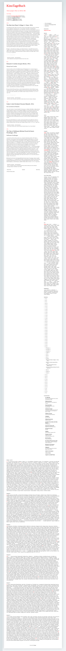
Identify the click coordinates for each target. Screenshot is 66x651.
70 (45, 318)
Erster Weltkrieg (46, 293)
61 (45, 331)
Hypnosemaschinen (48, 405)
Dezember (47, 348)
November (48, 349)
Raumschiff (16, 58)
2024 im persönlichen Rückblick (50, 414)
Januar (47, 372)
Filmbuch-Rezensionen (49, 419)
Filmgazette (47, 447)
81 (45, 301)
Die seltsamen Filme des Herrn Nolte (51, 440)
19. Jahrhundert (11, 165)
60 (45, 333)
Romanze (12, 166)
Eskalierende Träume (48, 408)
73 (45, 313)
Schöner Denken (48, 452)
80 (45, 303)
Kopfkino (46, 431)
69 (45, 319)
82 (45, 300)
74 (45, 312)
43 (45, 385)
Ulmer (27, 58)
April (47, 358)
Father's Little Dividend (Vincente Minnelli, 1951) (20, 104)
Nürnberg (28, 165)
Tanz (18, 166)
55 (45, 340)
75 (45, 310)
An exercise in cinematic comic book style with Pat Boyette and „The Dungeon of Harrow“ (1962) (51, 410)
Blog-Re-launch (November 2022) (50, 426)
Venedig (20, 166)
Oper (31, 165)
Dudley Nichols (46, 124)
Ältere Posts (38, 169)
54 (45, 342)
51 (45, 346)
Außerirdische (11, 58)
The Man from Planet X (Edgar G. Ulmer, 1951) (20, 25)
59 (45, 334)
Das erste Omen (47, 417)
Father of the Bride (30, 109)
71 (45, 316)
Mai (47, 357)
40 (45, 389)
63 (45, 328)
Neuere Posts (9, 169)
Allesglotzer (47, 416)
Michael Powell (22, 165)
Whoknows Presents (48, 413)
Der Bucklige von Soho (18, 483)
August (47, 352)
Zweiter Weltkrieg (47, 294)
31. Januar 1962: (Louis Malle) (13, 18)
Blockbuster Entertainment (49, 444)
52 (45, 345)
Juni (47, 355)
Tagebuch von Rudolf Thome (50, 454)
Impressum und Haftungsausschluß (50, 24)
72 (45, 315)
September (48, 351)
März (47, 369)
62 (45, 330)
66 (45, 324)
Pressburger (8, 166)
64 (45, 327)
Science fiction (24, 58)
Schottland (20, 58)
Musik (26, 165)
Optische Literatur (48, 420)
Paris (32, 165)
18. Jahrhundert (50, 291)
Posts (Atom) (12, 171)
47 (45, 379)
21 (45, 391)
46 (45, 380)
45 (45, 382)
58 (45, 336)
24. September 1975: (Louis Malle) (14, 19)
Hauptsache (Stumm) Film (49, 425)
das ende (46, 429)
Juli (46, 354)
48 (45, 377)
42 (45, 386)
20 (45, 392)
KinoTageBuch (16, 5)
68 (45, 321)
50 (45, 374)
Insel (14, 58)
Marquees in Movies (48, 434)
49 (45, 376)
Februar (47, 371)
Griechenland (18, 165)
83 (45, 298)
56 (45, 339)
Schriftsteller (15, 166)
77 (45, 307)
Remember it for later (49, 428)
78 (45, 306)
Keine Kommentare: (18, 57)
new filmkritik (47, 397)
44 (45, 383)
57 (45, 337)
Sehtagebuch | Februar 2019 (49, 445)
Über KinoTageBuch (48, 23)
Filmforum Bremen (48, 401)
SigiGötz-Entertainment (49, 451)
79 (45, 304)
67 (45, 322)
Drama (15, 165)
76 (45, 309)
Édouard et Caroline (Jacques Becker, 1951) (18, 64)
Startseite (23, 169)
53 (45, 343)
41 (45, 388)
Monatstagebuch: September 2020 (50, 432)
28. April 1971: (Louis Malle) (14, 20)
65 (45, 325)
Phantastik (35, 165)
